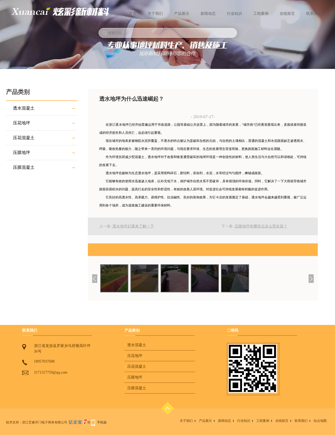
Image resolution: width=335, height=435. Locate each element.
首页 (132, 14)
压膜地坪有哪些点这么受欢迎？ (260, 226)
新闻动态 (208, 14)
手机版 (102, 422)
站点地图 (320, 421)
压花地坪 (21, 123)
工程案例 (260, 14)
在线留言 (287, 14)
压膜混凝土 (23, 167)
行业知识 (234, 14)
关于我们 (155, 14)
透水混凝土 (23, 108)
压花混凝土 (23, 137)
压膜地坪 (21, 152)
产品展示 (181, 14)
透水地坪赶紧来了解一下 (133, 226)
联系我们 (313, 14)
